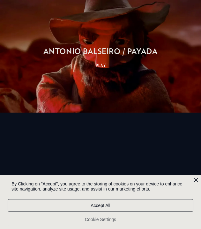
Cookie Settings (100, 219)
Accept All (100, 205)
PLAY (101, 65)
